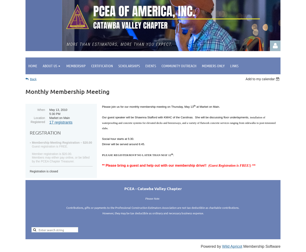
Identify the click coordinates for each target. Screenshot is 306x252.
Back (33, 79)
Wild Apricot (232, 246)
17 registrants (60, 122)
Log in (275, 45)
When (41, 110)
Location (39, 118)
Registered (38, 122)
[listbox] (262, 79)
